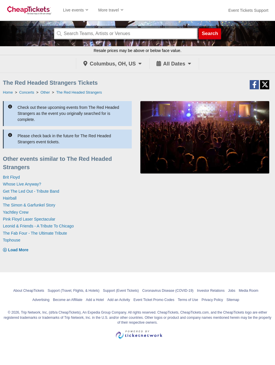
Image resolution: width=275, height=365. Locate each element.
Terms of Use (188, 300)
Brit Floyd (11, 177)
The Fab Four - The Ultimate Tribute (35, 233)
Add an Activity (118, 300)
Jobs (231, 291)
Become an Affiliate (68, 300)
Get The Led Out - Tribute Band (31, 191)
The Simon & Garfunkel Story (29, 205)
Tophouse (11, 240)
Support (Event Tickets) (121, 291)
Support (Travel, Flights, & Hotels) (74, 291)
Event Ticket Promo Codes (153, 300)
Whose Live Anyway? (22, 184)
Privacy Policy (212, 300)
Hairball (9, 198)
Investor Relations (211, 291)
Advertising (41, 300)
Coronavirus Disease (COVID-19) (168, 291)
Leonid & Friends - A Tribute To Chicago (38, 226)
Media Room (248, 291)
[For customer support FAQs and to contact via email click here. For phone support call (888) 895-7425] (248, 10)
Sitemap (232, 300)
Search (210, 33)
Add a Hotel (95, 300)
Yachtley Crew (15, 212)
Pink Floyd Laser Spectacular (29, 219)
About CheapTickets (28, 291)
